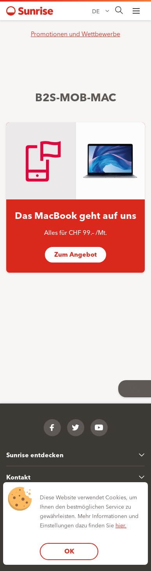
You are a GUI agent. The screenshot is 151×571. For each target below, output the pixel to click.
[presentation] (119, 11)
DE (95, 11)
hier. (120, 525)
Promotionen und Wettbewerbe (75, 33)
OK (69, 550)
